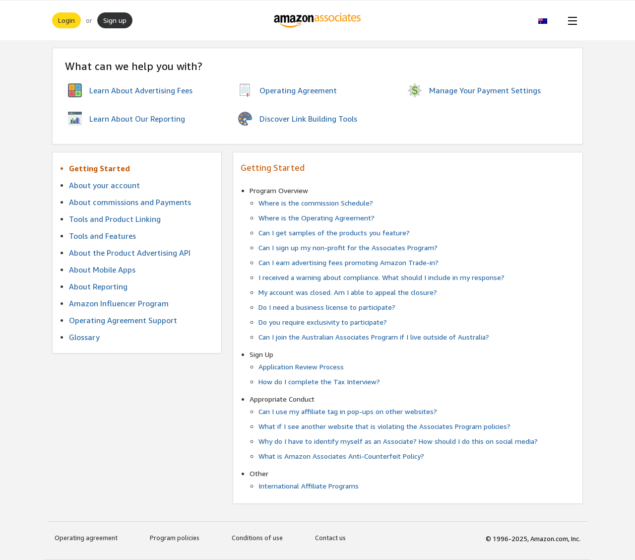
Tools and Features (102, 235)
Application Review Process (301, 366)
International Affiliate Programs (308, 486)
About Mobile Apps (102, 269)
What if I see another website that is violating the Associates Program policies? (384, 426)
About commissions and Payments (130, 202)
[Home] (317, 20)
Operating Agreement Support (123, 320)
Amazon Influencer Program (119, 303)
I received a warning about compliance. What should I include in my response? (381, 277)
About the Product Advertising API (129, 252)
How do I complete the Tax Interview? (319, 381)
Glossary (84, 337)
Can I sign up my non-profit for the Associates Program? (348, 247)
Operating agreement (86, 538)
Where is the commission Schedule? (315, 203)
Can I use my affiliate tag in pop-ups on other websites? (347, 411)
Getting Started (99, 168)
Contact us (330, 538)
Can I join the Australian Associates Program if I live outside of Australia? (373, 337)
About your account (104, 185)
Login (66, 20)
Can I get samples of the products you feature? (334, 232)
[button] (548, 20)
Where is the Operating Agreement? (316, 217)
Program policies (174, 538)
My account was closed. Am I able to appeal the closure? (347, 292)
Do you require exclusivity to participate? (322, 322)
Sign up (115, 20)
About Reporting (98, 286)
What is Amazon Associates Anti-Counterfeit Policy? (341, 456)
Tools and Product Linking (115, 218)
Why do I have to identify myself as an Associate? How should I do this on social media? (398, 441)
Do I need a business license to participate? (326, 307)
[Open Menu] (570, 20)
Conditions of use (257, 538)
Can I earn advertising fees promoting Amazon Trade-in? (348, 262)
